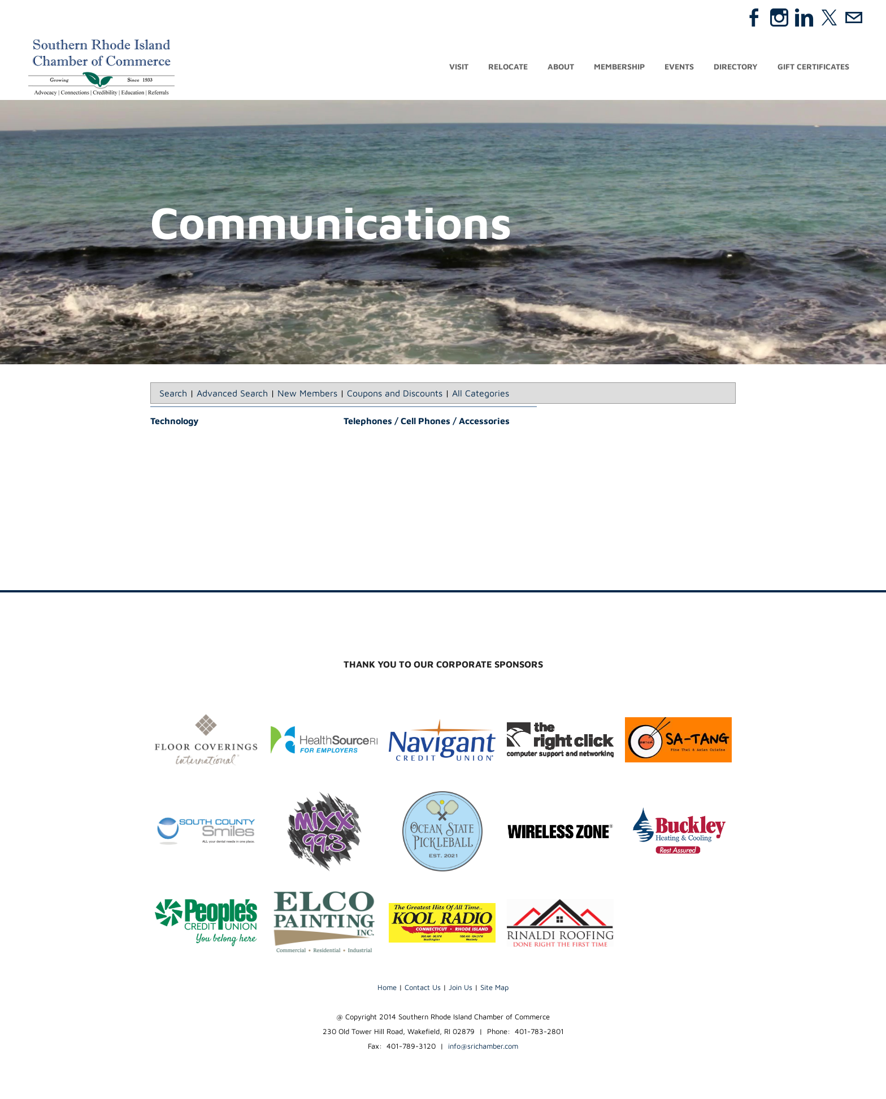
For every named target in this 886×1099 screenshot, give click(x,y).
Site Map (494, 987)
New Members (307, 393)
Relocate (508, 66)
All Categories (480, 393)
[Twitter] (829, 17)
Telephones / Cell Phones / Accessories (427, 421)
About (561, 66)
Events (679, 66)
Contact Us (423, 987)
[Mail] (854, 17)
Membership (619, 66)
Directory (736, 66)
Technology (174, 421)
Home (387, 987)
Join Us (460, 987)
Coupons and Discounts (394, 393)
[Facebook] (754, 17)
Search (173, 393)
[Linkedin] (804, 17)
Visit (458, 66)
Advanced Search (232, 393)
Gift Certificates (813, 66)
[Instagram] (779, 17)
